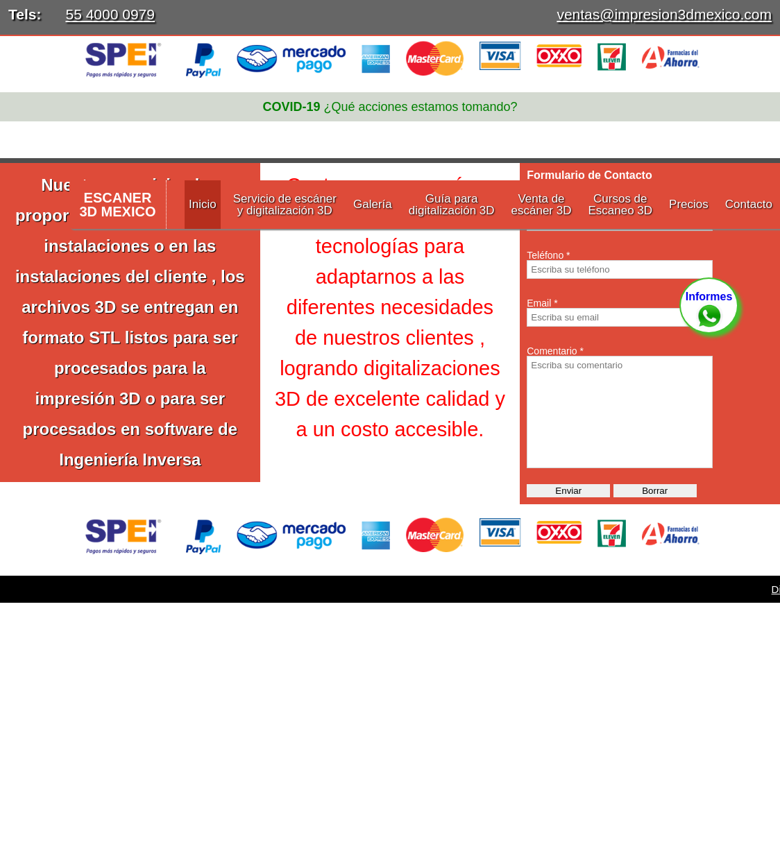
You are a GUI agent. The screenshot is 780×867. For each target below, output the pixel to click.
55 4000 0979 (109, 14)
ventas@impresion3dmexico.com (664, 14)
